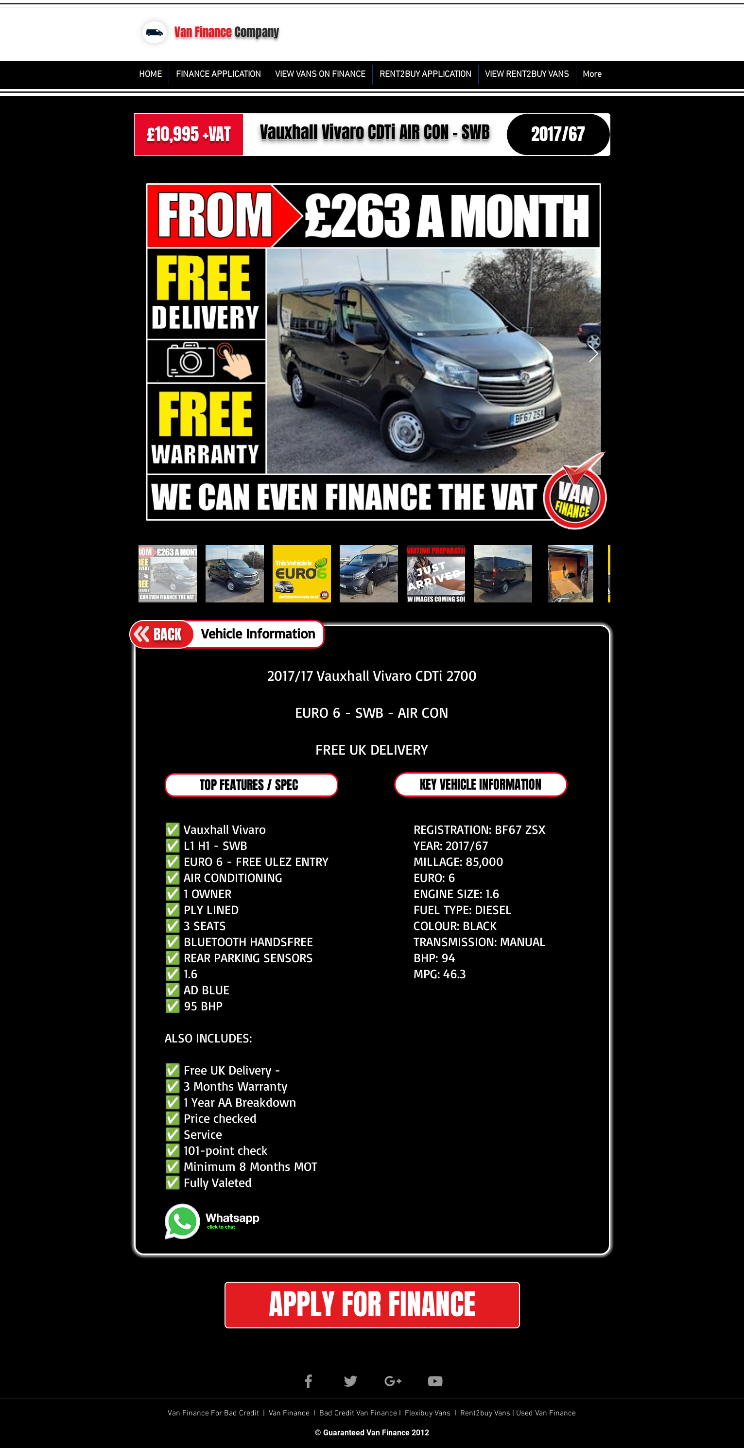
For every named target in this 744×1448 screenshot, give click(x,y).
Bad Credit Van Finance (358, 1413)
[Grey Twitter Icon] (351, 1381)
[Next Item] (593, 354)
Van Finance (203, 32)
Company (257, 32)
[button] (372, 1305)
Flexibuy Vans (427, 1413)
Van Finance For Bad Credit (214, 1413)
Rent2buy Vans (486, 1413)
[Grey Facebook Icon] (308, 1381)
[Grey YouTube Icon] (435, 1381)
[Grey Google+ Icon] (393, 1381)
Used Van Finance (546, 1413)
